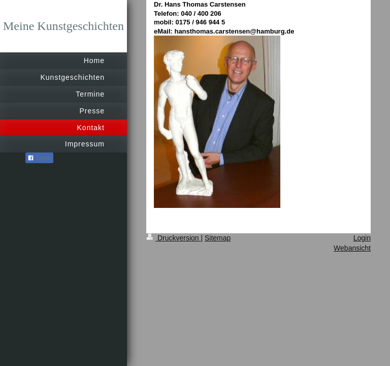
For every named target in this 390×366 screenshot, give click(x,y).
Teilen (39, 158)
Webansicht (352, 248)
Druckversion (173, 238)
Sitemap (218, 238)
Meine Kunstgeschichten (63, 26)
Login (362, 238)
